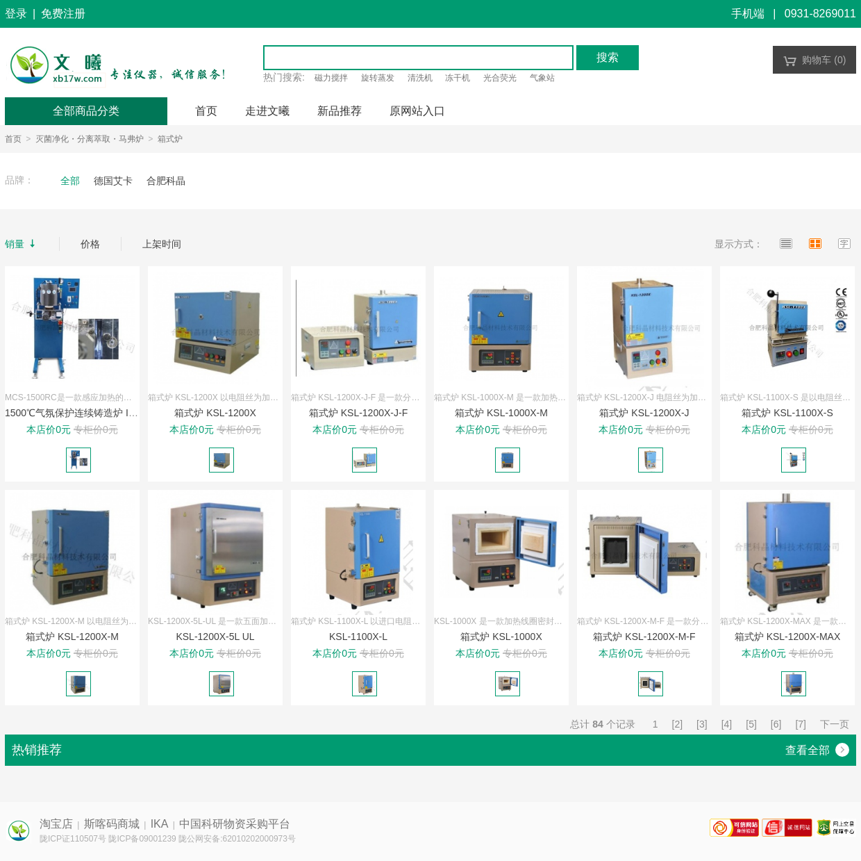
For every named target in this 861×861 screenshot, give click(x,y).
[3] (702, 724)
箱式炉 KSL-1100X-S (787, 412)
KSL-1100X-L (358, 636)
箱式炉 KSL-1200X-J (644, 412)
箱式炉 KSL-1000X (501, 636)
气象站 (542, 78)
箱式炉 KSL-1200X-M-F (644, 636)
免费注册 (63, 13)
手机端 (747, 13)
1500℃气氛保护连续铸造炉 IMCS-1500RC (97, 412)
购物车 (814, 60)
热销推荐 (37, 750)
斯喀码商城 (112, 824)
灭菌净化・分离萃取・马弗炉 (89, 139)
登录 (16, 13)
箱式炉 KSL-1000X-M (501, 412)
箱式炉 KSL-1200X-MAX (788, 636)
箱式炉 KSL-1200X (215, 412)
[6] (776, 724)
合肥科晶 (166, 180)
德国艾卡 (113, 180)
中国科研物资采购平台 (234, 824)
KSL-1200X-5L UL (215, 636)
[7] (800, 724)
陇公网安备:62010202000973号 (237, 839)
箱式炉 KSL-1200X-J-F (358, 412)
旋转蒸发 (377, 78)
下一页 (834, 724)
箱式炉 (170, 139)
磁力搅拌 (331, 78)
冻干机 (457, 78)
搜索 (607, 57)
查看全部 (817, 750)
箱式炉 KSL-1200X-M (72, 636)
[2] (677, 724)
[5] (751, 724)
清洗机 (420, 78)
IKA (160, 824)
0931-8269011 (820, 13)
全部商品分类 (86, 111)
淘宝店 (56, 824)
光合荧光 (500, 78)
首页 (13, 139)
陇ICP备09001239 (142, 839)
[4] (727, 724)
